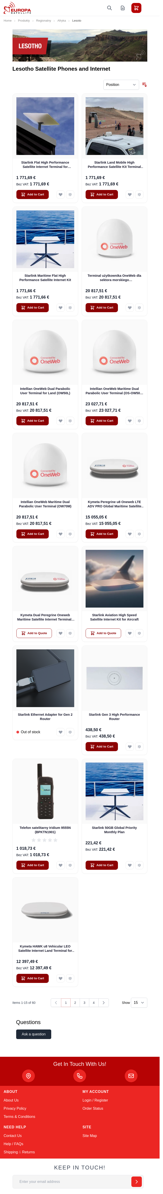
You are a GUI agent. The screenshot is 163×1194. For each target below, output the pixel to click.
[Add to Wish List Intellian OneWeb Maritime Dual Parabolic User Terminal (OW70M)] (60, 534)
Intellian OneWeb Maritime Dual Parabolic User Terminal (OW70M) (45, 504)
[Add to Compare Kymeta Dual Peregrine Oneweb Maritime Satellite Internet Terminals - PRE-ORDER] (70, 633)
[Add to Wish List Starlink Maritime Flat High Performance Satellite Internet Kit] (60, 308)
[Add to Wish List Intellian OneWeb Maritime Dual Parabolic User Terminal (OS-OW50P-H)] (130, 421)
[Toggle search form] (109, 7)
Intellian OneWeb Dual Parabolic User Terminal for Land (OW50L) (45, 391)
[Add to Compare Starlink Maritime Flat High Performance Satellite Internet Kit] (70, 308)
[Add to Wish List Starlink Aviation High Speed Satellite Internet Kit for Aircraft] (130, 633)
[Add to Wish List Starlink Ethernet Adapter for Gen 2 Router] (60, 732)
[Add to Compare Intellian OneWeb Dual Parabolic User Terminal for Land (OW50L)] (70, 421)
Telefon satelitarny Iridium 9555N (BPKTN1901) (45, 830)
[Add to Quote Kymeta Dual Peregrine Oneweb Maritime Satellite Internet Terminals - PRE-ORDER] (34, 633)
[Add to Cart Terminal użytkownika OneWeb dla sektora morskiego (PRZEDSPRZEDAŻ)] (102, 307)
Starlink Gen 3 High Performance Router (114, 717)
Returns (28, 1152)
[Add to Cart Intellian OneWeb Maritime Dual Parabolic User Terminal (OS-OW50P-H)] (102, 420)
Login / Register (95, 1100)
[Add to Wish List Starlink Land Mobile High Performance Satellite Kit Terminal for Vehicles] (130, 194)
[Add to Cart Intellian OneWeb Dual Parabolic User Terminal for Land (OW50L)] (32, 420)
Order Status (93, 1108)
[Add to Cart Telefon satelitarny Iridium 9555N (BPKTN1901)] (32, 865)
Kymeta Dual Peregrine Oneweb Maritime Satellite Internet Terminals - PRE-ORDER (45, 617)
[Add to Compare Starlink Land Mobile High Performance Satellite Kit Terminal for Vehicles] (139, 194)
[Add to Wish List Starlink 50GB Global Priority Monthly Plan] (130, 865)
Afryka (61, 20)
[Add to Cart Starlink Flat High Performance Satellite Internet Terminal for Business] (32, 194)
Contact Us (13, 1136)
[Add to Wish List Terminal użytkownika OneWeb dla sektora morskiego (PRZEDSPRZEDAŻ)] (130, 308)
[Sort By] (121, 85)
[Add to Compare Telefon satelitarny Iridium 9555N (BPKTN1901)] (70, 865)
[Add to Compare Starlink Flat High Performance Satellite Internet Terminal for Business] (70, 194)
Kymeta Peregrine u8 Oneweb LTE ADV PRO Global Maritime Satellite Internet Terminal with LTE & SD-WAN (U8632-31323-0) (114, 504)
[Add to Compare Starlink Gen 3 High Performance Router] (139, 747)
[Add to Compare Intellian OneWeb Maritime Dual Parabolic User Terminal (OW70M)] (70, 534)
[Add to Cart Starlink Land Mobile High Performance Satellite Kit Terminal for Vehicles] (102, 194)
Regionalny (43, 20)
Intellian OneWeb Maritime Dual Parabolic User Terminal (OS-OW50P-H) (114, 391)
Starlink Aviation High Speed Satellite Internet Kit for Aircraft (114, 617)
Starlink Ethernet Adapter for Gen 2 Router (45, 717)
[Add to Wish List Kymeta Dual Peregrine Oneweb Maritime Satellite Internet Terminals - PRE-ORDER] (60, 633)
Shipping (11, 1152)
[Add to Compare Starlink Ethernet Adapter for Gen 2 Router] (70, 732)
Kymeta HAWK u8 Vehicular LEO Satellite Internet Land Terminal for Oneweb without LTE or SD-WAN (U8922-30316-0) (45, 949)
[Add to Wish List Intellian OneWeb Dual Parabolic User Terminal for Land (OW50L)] (60, 421)
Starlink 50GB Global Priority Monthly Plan (114, 830)
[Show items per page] (139, 1003)
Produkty (24, 20)
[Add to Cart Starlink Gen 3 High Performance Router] (102, 746)
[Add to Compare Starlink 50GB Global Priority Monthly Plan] (139, 865)
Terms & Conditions (19, 1117)
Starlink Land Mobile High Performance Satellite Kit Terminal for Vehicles (114, 165)
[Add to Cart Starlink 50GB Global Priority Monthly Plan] (102, 865)
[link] (56, 1002)
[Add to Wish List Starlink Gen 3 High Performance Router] (130, 747)
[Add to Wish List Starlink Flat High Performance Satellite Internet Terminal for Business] (60, 194)
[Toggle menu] (149, 7)
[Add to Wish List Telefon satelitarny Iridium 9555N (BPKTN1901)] (60, 865)
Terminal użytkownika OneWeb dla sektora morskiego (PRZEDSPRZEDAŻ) (114, 278)
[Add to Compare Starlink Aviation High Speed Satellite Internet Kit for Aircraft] (139, 633)
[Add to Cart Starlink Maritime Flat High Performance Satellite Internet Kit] (32, 307)
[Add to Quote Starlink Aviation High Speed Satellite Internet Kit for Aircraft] (103, 633)
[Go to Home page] (17, 8)
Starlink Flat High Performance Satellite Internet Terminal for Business (45, 165)
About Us (11, 1100)
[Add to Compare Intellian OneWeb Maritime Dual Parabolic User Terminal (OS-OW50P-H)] (139, 421)
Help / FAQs (13, 1144)
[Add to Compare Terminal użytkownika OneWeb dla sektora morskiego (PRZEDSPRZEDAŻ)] (139, 308)
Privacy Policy (15, 1108)
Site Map (90, 1136)
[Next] (103, 1002)
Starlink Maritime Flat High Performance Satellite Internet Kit (45, 278)
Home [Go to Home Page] (8, 20)
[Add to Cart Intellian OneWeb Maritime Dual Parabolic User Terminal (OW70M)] (32, 533)
